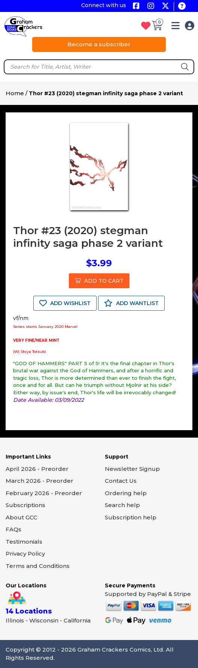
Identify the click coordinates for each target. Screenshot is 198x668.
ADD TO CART (99, 280)
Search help (122, 505)
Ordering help (126, 493)
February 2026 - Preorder (44, 493)
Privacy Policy (25, 553)
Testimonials (24, 541)
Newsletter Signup (132, 468)
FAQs (13, 529)
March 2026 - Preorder (39, 480)
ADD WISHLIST (65, 303)
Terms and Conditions (38, 565)
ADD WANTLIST (131, 303)
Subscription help (130, 517)
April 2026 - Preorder (37, 468)
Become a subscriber (99, 44)
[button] (175, 27)
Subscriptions (25, 505)
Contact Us (121, 480)
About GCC (21, 517)
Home (15, 93)
